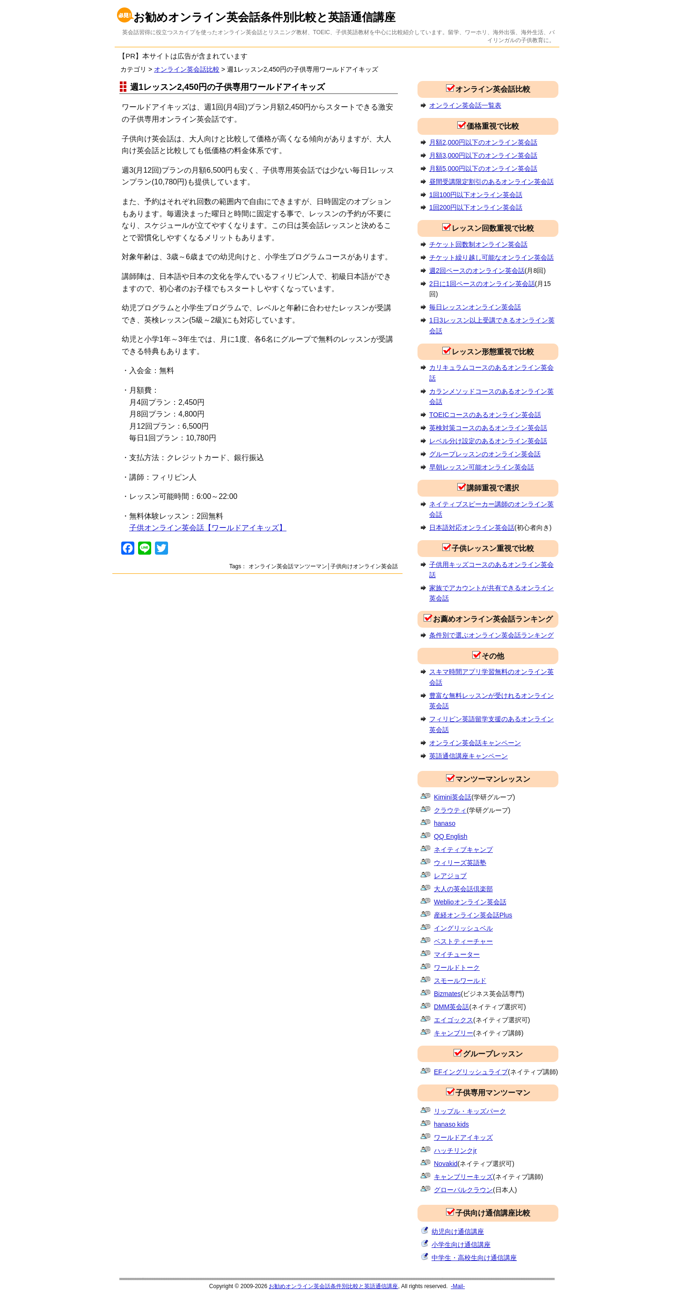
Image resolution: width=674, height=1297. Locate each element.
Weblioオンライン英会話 (470, 902)
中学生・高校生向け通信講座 (474, 1257)
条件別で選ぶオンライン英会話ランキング (491, 635)
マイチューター (457, 954)
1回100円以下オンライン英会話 (475, 194)
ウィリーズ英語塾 (460, 862)
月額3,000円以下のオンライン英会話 (483, 155)
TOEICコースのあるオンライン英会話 (485, 414)
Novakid (446, 1163)
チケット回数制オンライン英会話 (478, 244)
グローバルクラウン (463, 1190)
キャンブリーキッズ (463, 1176)
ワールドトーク (457, 967)
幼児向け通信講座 (458, 1231)
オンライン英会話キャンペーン (475, 743)
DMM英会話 (451, 1007)
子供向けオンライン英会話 (364, 566)
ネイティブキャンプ (463, 849)
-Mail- (458, 1286)
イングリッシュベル (463, 928)
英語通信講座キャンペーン (468, 756)
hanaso (444, 823)
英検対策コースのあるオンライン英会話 (488, 428)
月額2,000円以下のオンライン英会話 (483, 142)
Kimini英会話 (452, 797)
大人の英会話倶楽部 (463, 889)
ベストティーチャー (463, 941)
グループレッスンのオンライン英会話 (485, 454)
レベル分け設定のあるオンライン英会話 (488, 441)
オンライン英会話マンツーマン (288, 566)
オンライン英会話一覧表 (465, 105)
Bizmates (447, 993)
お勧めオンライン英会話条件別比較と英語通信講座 (264, 17)
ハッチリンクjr (455, 1150)
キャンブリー (453, 1033)
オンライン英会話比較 (187, 69)
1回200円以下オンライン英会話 (475, 207)
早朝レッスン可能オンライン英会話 (481, 467)
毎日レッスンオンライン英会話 (475, 307)
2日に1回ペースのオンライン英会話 (482, 283)
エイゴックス (453, 1020)
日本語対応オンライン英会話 (471, 527)
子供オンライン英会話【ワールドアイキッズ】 (207, 528)
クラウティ (450, 810)
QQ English (451, 836)
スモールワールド (460, 980)
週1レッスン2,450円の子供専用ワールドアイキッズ (227, 87)
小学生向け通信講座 (461, 1244)
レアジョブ (450, 875)
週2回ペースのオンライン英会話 (477, 270)
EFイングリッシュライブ (471, 1072)
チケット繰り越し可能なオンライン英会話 (491, 257)
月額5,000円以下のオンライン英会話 (483, 168)
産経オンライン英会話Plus (473, 915)
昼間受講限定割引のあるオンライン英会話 (491, 181)
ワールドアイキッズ (463, 1137)
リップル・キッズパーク (470, 1111)
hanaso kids (451, 1124)
